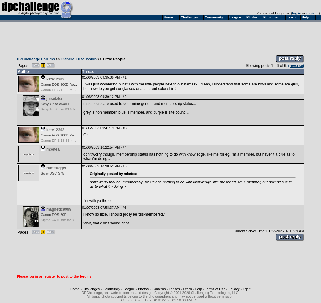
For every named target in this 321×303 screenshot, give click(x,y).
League (129, 289)
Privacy (233, 289)
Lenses (174, 289)
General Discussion (79, 59)
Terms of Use (215, 289)
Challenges (91, 289)
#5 (125, 166)
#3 (125, 128)
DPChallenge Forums (36, 59)
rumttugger (56, 168)
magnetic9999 (58, 209)
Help (198, 289)
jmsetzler (54, 98)
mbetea (53, 149)
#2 (125, 97)
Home (74, 289)
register (312, 13)
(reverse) (296, 66)
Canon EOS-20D (54, 215)
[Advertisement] (160, 37)
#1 (125, 77)
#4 (125, 147)
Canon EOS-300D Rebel (59, 84)
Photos (143, 289)
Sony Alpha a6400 (55, 104)
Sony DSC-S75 (52, 173)
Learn (187, 289)
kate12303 (55, 79)
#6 (124, 207)
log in (296, 13)
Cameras (159, 289)
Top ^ (247, 289)
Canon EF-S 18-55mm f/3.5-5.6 (65, 90)
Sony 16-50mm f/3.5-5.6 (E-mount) (67, 109)
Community (111, 289)
